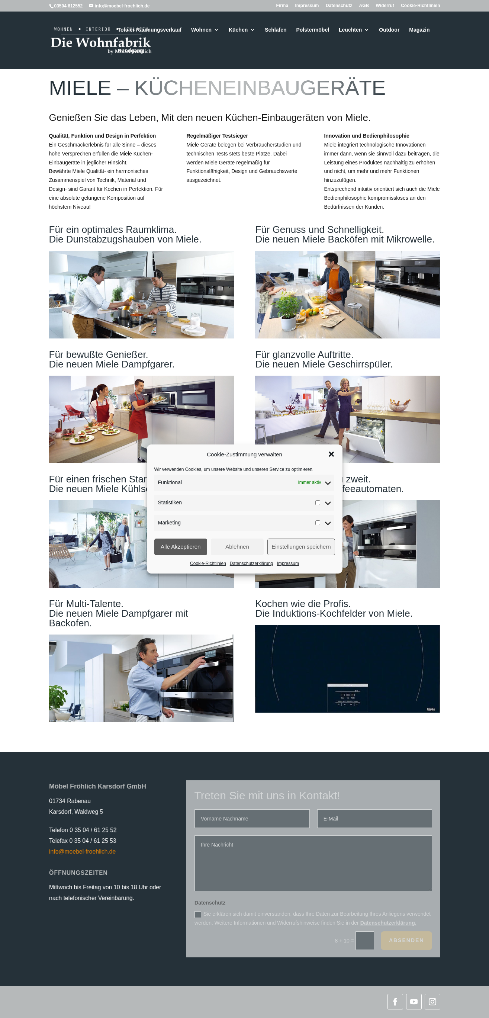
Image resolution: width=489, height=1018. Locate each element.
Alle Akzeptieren (181, 546)
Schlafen (275, 30)
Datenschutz (339, 5)
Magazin (419, 30)
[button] (331, 454)
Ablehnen (237, 546)
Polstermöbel (312, 30)
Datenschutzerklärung (251, 563)
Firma (282, 5)
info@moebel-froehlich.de (81, 851)
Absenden (406, 940)
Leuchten (350, 30)
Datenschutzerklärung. (388, 923)
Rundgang (131, 51)
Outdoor (389, 30)
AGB (364, 5)
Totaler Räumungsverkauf (150, 30)
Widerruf (385, 5)
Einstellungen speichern (301, 546)
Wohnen (201, 30)
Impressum (288, 563)
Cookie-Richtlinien (208, 563)
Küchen (238, 30)
